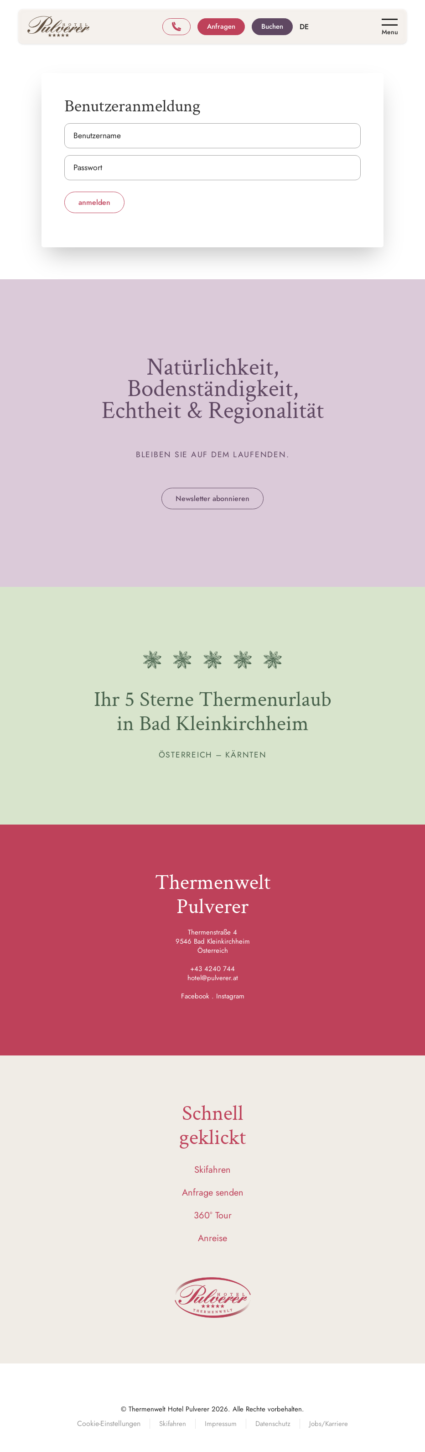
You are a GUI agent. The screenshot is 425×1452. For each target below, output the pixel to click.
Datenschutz (272, 1423)
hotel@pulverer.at (212, 978)
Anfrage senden (213, 1192)
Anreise (212, 1238)
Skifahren (212, 1169)
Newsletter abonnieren (212, 498)
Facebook (195, 996)
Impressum (221, 1423)
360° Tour (213, 1215)
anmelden (94, 202)
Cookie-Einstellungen (108, 1423)
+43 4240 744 (212, 969)
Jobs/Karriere (328, 1423)
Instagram (230, 996)
